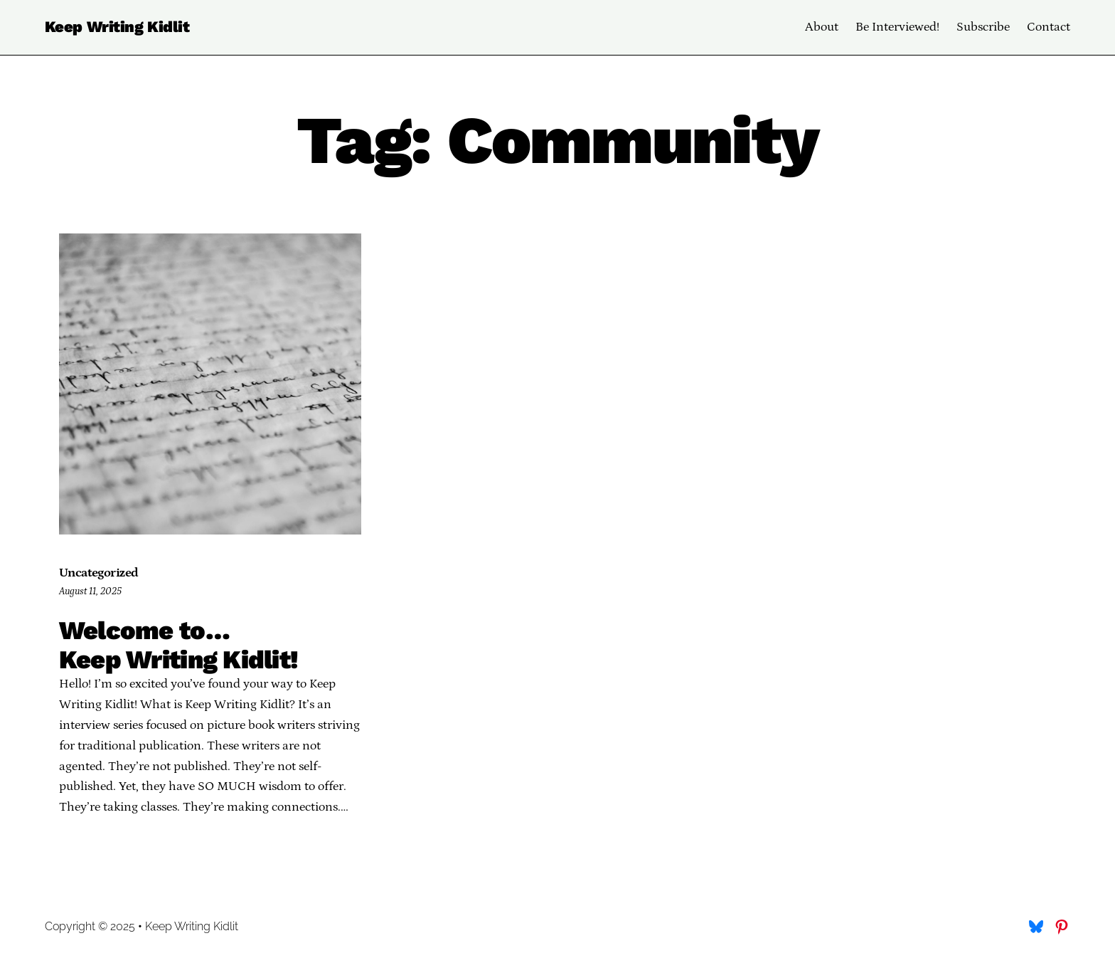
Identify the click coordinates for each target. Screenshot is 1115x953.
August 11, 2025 (90, 591)
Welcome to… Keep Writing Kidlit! (179, 645)
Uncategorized (99, 573)
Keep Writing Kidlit (117, 27)
